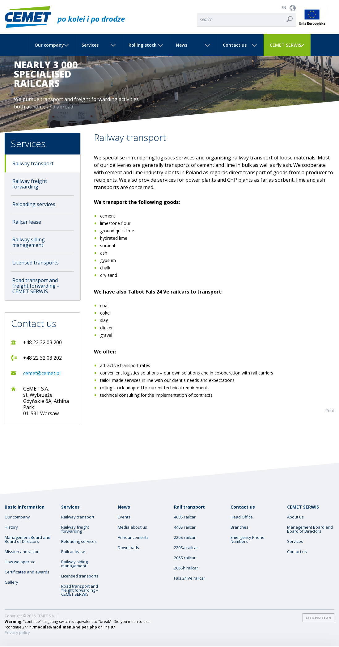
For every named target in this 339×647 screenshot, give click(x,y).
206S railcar (185, 558)
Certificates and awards (27, 572)
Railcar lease (26, 221)
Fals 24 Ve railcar (189, 578)
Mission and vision (22, 552)
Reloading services (33, 204)
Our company (49, 45)
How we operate (20, 562)
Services (90, 45)
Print (329, 410)
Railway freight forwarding (29, 184)
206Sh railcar (186, 568)
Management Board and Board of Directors (27, 539)
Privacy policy (17, 633)
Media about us (132, 527)
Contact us (235, 45)
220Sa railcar (186, 548)
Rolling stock (142, 45)
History (11, 527)
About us (295, 517)
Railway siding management (28, 242)
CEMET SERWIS (285, 45)
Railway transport (32, 163)
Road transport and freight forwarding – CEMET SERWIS (36, 286)
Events (124, 517)
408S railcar (185, 517)
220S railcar (185, 537)
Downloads (128, 548)
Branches (239, 527)
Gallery (11, 582)
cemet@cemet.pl (42, 373)
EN (284, 7)
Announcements (133, 537)
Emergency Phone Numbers (248, 539)
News (181, 45)
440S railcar (185, 527)
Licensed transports (35, 262)
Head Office (242, 517)
